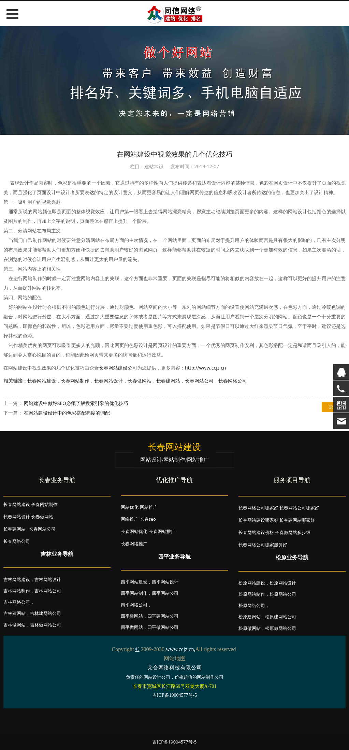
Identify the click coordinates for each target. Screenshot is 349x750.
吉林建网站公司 (45, 613)
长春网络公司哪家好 (258, 508)
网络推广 (130, 519)
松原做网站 (249, 628)
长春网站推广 (162, 531)
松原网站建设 (251, 583)
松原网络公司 (251, 605)
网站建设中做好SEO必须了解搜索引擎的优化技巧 (76, 403)
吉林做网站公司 (45, 625)
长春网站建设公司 (118, 367)
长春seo (148, 519)
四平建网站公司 (162, 616)
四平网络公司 (134, 605)
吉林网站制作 (16, 591)
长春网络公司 (232, 380)
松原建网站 (249, 617)
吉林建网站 (14, 613)
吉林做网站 (14, 625)
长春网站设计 (108, 380)
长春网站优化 (134, 531)
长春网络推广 (134, 543)
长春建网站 (168, 380)
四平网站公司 (165, 593)
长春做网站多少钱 (292, 532)
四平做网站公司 (162, 627)
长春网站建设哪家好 (258, 520)
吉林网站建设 (16, 579)
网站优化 (130, 507)
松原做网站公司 (280, 628)
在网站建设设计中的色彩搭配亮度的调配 (67, 412)
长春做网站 (139, 380)
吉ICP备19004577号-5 (174, 742)
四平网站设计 (165, 582)
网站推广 (149, 507)
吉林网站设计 (47, 579)
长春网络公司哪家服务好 (262, 545)
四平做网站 (132, 627)
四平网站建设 (134, 582)
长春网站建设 (41, 380)
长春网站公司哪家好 (299, 508)
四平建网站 (132, 616)
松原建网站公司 (280, 617)
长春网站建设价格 (256, 532)
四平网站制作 (134, 593)
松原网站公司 (283, 594)
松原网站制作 (251, 594)
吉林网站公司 (47, 591)
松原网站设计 (283, 583)
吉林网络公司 (16, 602)
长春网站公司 (199, 380)
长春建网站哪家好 (297, 520)
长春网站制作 (75, 380)
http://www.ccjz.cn (205, 367)
